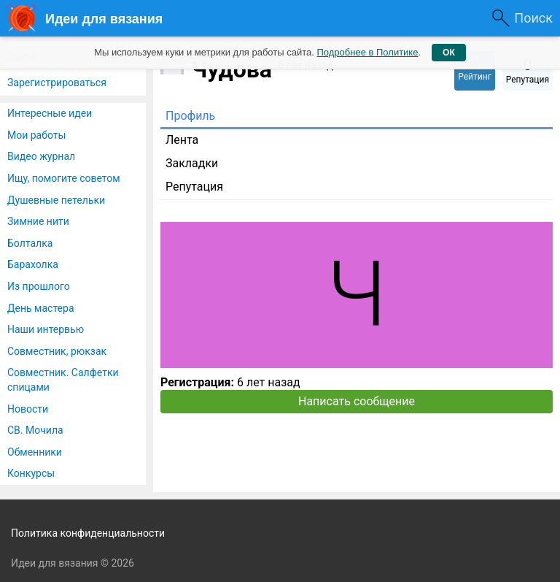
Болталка (29, 243)
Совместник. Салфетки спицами (63, 380)
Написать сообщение (356, 401)
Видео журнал (41, 156)
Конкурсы (31, 473)
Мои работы (36, 135)
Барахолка (32, 264)
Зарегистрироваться (56, 82)
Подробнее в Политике (367, 52)
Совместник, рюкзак (56, 351)
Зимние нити (38, 221)
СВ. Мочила (35, 430)
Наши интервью (45, 329)
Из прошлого (38, 286)
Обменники (34, 452)
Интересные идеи (49, 113)
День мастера (40, 308)
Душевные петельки (56, 200)
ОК (449, 52)
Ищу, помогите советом (63, 178)
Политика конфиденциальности (88, 533)
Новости (27, 409)
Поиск (533, 18)
